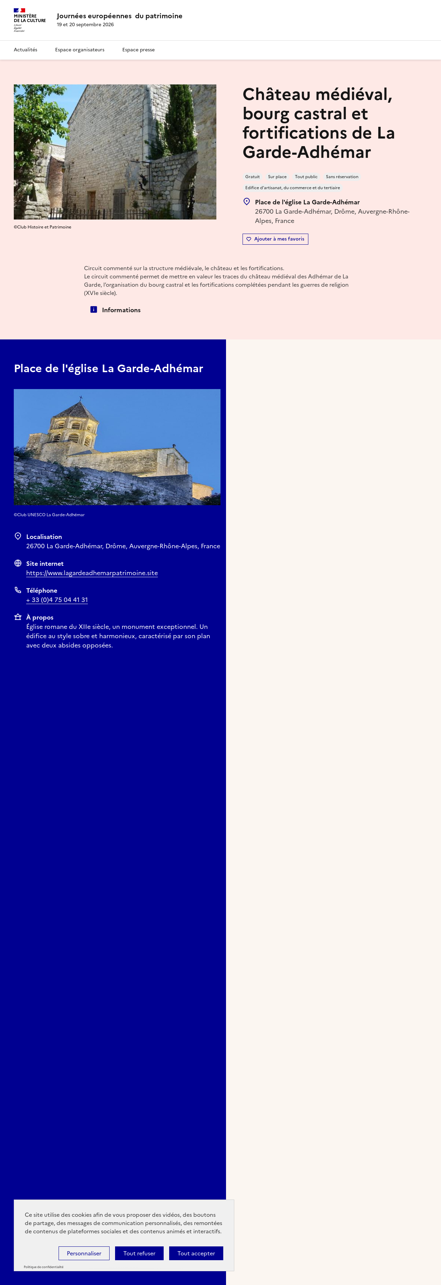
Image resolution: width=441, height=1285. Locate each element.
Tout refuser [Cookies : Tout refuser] (139, 1253)
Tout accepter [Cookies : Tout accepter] (196, 1253)
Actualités (25, 49)
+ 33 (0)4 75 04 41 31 (57, 599)
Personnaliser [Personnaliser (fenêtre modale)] (84, 1253)
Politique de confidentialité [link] (43, 1267)
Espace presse (138, 49)
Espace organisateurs (79, 49)
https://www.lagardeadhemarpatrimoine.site (92, 573)
